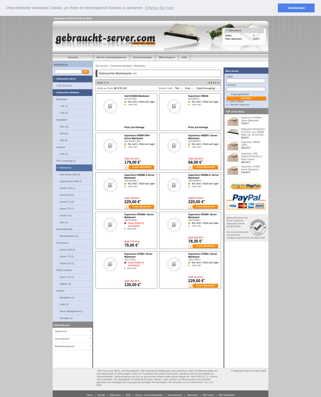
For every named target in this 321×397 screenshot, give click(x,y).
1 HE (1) (64, 106)
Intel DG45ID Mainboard (136, 96)
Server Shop (85, 18)
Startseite (73, 57)
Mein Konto (232, 70)
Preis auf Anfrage (134, 127)
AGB (184, 57)
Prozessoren (62, 243)
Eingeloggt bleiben (238, 93)
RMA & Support (167, 57)
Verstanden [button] (296, 8)
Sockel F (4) (66, 215)
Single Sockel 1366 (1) (71, 181)
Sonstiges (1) (66, 318)
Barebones (61, 99)
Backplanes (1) (67, 297)
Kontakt (101, 395)
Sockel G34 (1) (67, 263)
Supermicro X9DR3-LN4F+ (251, 143)
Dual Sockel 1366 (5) (70, 174)
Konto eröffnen (237, 101)
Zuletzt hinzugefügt (206, 88)
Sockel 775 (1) (67, 256)
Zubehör (60, 290)
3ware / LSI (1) (67, 277)
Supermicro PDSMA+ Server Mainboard (251, 119)
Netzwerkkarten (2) (69, 236)
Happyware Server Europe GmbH (249, 370)
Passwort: (231, 85)
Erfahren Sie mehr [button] (159, 8)
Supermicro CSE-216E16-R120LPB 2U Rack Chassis (251, 156)
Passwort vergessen (239, 104)
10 (115, 88)
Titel (177, 88)
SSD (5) (64, 140)
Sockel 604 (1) (67, 195)
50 (121, 88)
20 (118, 88)
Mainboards (65, 167)
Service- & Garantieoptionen (111, 57)
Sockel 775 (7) (67, 208)
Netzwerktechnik (64, 229)
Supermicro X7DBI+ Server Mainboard (251, 167)
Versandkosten (175, 395)
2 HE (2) (64, 113)
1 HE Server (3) (64, 85)
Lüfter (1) (64, 304)
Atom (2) (64, 222)
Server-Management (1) (71, 311)
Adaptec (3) (65, 284)
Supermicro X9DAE (198, 96)
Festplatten (61, 119)
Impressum (115, 395)
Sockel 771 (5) (67, 201)
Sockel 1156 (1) (67, 188)
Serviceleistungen (142, 57)
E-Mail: (230, 76)
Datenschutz (61, 331)
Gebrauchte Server (66, 78)
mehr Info (125, 104)
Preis (187, 88)
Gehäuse (60, 147)
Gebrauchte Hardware (67, 92)
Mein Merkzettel (226, 395)
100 (125, 88)
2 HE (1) (64, 154)
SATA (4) (64, 133)
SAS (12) (64, 126)
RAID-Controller (64, 270)
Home (90, 395)
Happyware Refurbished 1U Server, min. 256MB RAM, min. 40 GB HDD (253, 132)
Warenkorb (235, 30)
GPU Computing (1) (66, 160)
